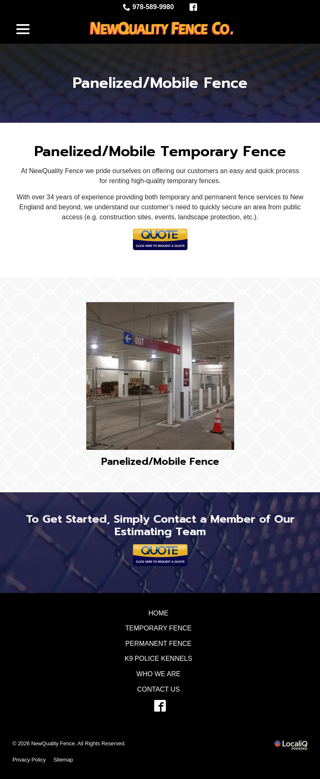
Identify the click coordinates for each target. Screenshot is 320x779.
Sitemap (63, 760)
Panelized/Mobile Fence (160, 83)
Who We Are (158, 673)
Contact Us (158, 689)
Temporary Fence (158, 628)
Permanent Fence (158, 643)
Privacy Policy (29, 760)
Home (158, 613)
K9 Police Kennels (158, 658)
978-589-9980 (148, 7)
